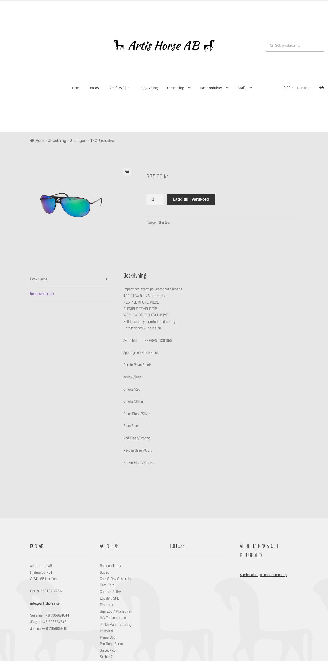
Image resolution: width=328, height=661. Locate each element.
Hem (75, 87)
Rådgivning (149, 87)
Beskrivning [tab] (38, 279)
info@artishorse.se (45, 603)
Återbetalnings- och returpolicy (263, 574)
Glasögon (78, 140)
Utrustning (175, 87)
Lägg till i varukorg (191, 199)
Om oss (94, 87)
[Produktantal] (155, 199)
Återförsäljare (119, 87)
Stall (241, 87)
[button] (127, 172)
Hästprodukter (211, 87)
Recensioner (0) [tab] (42, 293)
